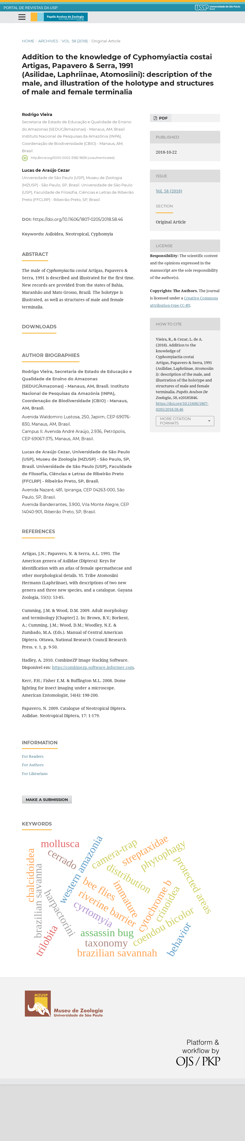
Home (28, 41)
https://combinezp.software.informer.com (93, 724)
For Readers (33, 813)
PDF (163, 118)
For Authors (33, 821)
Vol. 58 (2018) (75, 41)
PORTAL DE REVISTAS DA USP (31, 8)
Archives (48, 41)
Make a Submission (47, 856)
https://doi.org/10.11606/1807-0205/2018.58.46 (78, 219)
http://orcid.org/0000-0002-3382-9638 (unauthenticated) (73, 158)
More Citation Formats (175, 420)
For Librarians (35, 830)
